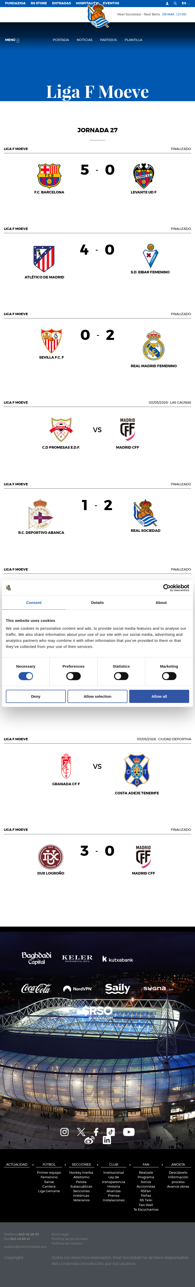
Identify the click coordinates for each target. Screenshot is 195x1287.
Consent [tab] (34, 602)
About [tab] (161, 602)
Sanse (49, 1182)
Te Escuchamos (146, 1209)
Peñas (146, 1195)
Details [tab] (97, 602)
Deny (35, 696)
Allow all (159, 696)
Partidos (108, 40)
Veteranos (81, 1200)
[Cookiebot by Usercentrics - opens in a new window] (167, 588)
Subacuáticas (81, 1186)
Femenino (49, 1177)
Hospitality (87, 3)
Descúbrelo (178, 1172)
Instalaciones (114, 1200)
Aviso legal (60, 1234)
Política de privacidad (70, 1239)
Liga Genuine (49, 1191)
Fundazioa (15, 3)
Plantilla (133, 40)
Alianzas (114, 1191)
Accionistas (146, 1186)
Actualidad (16, 1164)
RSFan (146, 1191)
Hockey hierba (81, 1172)
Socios (146, 1182)
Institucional (113, 1172)
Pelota (81, 1182)
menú (12, 40)
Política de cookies (67, 1243)
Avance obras (178, 1186)
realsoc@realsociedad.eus (25, 1247)
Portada (61, 40)
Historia (113, 1186)
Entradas (61, 3)
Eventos (111, 3)
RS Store (39, 3)
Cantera (49, 1186)
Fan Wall (146, 1205)
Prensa (113, 1195)
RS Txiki (146, 1200)
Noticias (84, 40)
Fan (146, 1164)
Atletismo (81, 1177)
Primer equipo (49, 1172)
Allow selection (97, 696)
